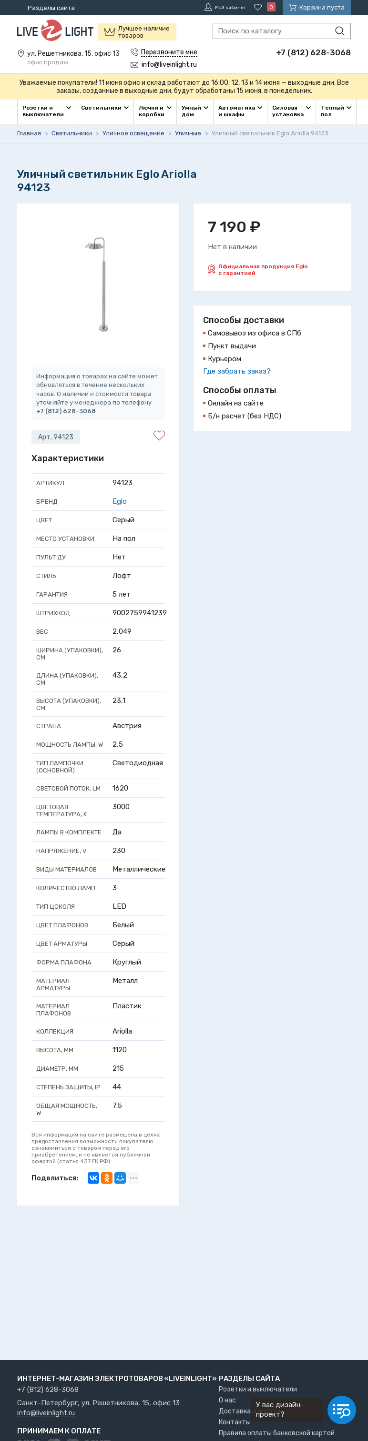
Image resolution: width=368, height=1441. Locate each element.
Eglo (119, 500)
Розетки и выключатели (258, 1389)
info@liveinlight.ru (46, 1413)
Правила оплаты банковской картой (277, 1433)
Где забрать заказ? (237, 370)
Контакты (235, 1422)
